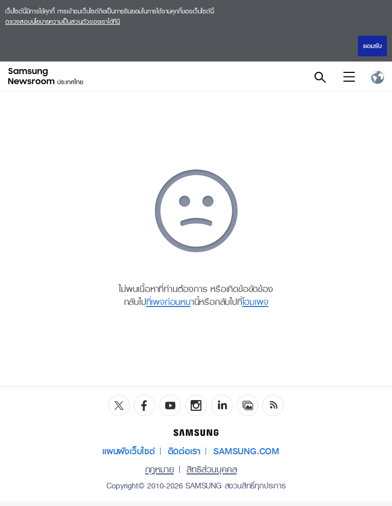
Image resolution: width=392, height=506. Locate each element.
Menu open (348, 76)
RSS (273, 405)
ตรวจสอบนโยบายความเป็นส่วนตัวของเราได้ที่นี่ (62, 22)
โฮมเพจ (255, 302)
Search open (319, 76)
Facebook (144, 405)
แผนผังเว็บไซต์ (128, 451)
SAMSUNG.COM (246, 451)
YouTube (170, 405)
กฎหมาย (159, 469)
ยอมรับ (372, 46)
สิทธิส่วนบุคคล (211, 469)
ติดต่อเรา (184, 451)
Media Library (247, 405)
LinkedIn (221, 405)
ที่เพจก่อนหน (168, 302)
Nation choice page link (377, 76)
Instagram (196, 405)
